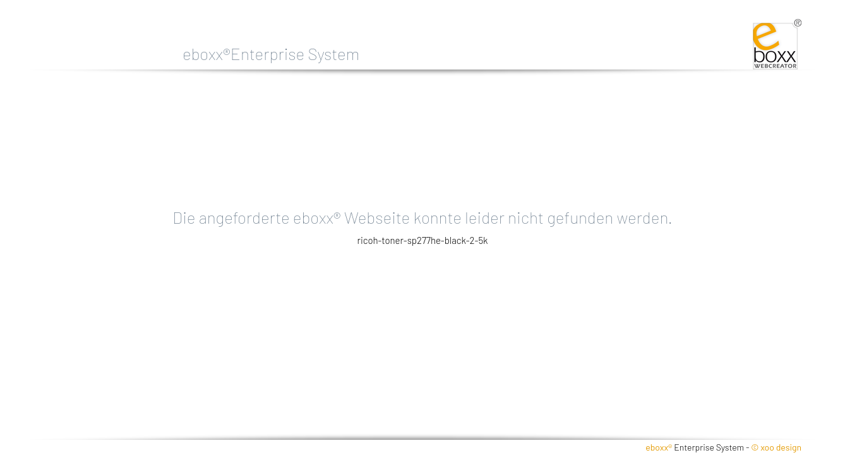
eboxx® (658, 447)
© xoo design (776, 447)
